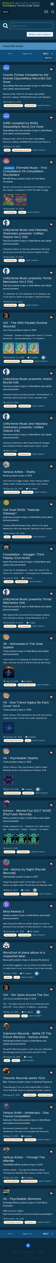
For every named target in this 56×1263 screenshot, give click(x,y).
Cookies (41, 1252)
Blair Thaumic (9, 1082)
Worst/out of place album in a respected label (24, 954)
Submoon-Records (12, 1120)
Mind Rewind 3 (13, 911)
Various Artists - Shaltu (19, 472)
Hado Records (10, 561)
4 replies (27, 789)
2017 (35, 876)
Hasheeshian (9, 876)
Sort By (49, 58)
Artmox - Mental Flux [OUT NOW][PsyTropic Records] (27, 812)
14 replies (27, 1012)
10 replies (25, 973)
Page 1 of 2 (28, 54)
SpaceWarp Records (13, 85)
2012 (29, 475)
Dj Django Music (11, 1202)
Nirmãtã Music (10, 178)
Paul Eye (7, 240)
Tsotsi (6, 651)
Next (46, 54)
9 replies (27, 578)
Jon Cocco (8, 330)
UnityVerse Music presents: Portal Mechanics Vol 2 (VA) (27, 279)
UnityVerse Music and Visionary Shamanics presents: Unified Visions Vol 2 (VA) (25, 233)
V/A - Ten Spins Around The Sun (26, 995)
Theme (15, 1252)
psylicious (8, 517)
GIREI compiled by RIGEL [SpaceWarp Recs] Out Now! (23, 124)
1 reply (31, 622)
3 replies (32, 357)
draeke (6, 915)
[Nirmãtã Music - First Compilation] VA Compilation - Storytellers (25, 171)
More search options (40, 34)
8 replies (26, 1136)
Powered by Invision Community (28, 1259)
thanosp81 (8, 960)
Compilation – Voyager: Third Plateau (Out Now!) (23, 556)
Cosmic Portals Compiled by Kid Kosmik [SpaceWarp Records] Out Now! (27, 78)
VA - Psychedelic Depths (20, 758)
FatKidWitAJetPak (11, 1164)
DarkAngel (8, 1040)
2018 (34, 330)
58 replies (33, 931)
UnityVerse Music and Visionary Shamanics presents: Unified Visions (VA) (25, 427)
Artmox (6, 818)
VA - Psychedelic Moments (22, 1199)
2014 (34, 998)
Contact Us (28, 1252)
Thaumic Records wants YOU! (24, 1078)
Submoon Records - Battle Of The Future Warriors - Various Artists (27, 1035)
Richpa (6, 475)
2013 (40, 1164)
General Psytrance (40, 960)
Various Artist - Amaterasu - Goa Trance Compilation (26, 1114)
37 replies (32, 488)
